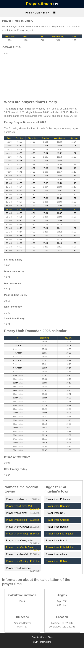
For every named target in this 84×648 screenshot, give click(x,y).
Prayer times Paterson (58, 499)
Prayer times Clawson (18, 526)
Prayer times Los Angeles (59, 533)
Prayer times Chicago (57, 520)
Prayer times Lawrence (18, 568)
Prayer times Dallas (56, 561)
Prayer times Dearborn (58, 506)
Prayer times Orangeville (19, 540)
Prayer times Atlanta (57, 554)
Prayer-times (39, 3)
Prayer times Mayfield (17, 554)
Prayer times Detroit (56, 540)
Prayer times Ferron (16, 513)
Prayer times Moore (16, 499)
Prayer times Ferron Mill (19, 506)
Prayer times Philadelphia (59, 547)
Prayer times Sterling (17, 561)
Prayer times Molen (16, 520)
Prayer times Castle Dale (19, 547)
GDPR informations (42, 642)
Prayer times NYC (55, 513)
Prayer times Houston (57, 526)
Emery (45, 12)
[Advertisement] (42, 76)
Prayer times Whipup (17, 533)
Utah (37, 12)
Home (28, 12)
